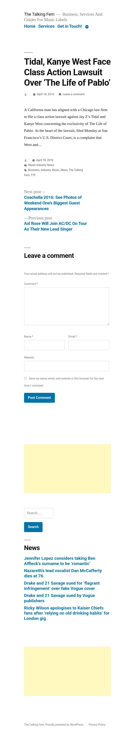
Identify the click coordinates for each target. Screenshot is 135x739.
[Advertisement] (67, 468)
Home (29, 26)
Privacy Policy (97, 724)
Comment (31, 284)
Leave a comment (74, 94)
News (64, 170)
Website (29, 357)
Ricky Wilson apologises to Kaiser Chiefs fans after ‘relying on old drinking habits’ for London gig (67, 613)
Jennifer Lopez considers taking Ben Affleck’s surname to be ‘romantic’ (59, 561)
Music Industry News (41, 165)
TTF (33, 175)
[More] (87, 27)
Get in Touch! (69, 26)
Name (28, 336)
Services (46, 26)
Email (73, 336)
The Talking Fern (39, 14)
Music (55, 170)
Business (34, 170)
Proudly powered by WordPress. (65, 724)
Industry (46, 170)
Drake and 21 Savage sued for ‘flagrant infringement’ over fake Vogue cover (62, 586)
